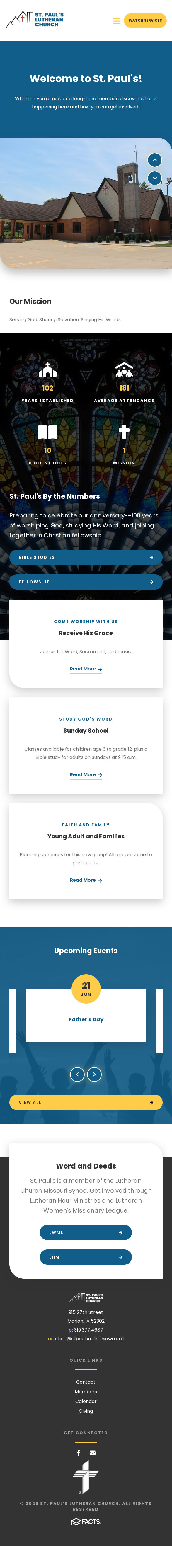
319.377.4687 (88, 1330)
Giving (86, 1411)
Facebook (78, 1453)
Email (93, 1453)
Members (86, 1391)
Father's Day (86, 1019)
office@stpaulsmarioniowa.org (88, 1338)
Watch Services (145, 20)
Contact (86, 1382)
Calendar (86, 1401)
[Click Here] (86, 669)
